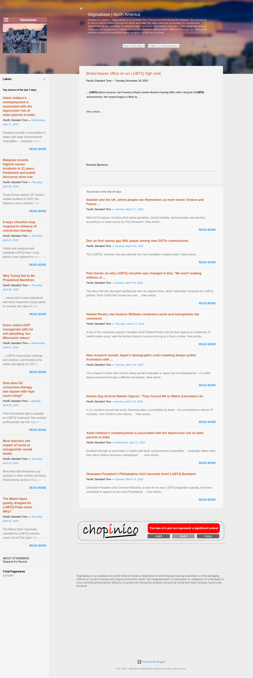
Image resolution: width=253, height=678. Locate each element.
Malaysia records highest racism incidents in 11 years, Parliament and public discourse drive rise (19, 168)
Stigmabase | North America (114, 14)
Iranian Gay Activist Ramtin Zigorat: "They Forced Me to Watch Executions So (144, 396)
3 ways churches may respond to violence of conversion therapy (20, 226)
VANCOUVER (151, 558)
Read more (207, 229)
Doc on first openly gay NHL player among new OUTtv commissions (137, 241)
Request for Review (15, 561)
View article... (94, 111)
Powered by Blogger (151, 661)
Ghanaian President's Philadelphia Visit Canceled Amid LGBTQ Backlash (141, 474)
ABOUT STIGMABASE (16, 558)
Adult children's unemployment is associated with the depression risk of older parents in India (19, 106)
